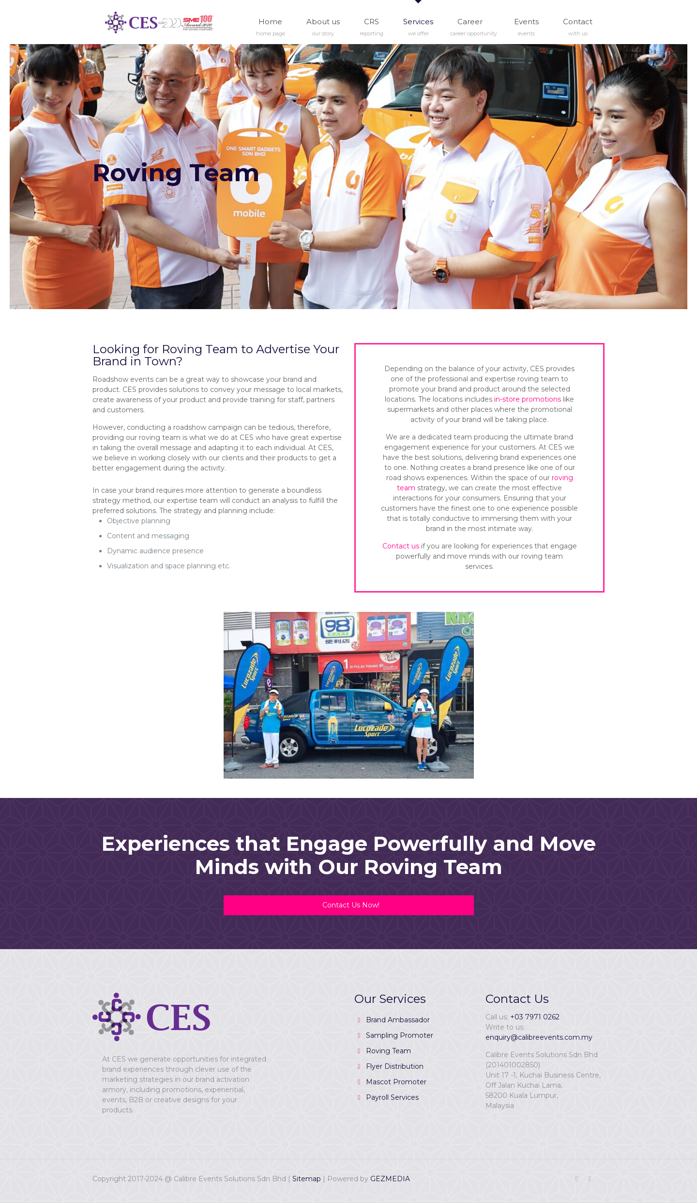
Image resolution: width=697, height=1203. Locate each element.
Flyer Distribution (395, 1066)
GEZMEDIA (390, 1178)
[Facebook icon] (577, 1178)
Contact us (400, 546)
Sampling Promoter (399, 1035)
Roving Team (388, 1051)
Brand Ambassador (398, 1020)
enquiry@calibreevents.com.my (538, 1037)
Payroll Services (392, 1097)
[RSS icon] (590, 1178)
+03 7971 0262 (535, 1017)
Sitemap (306, 1178)
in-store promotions (527, 399)
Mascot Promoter (396, 1082)
